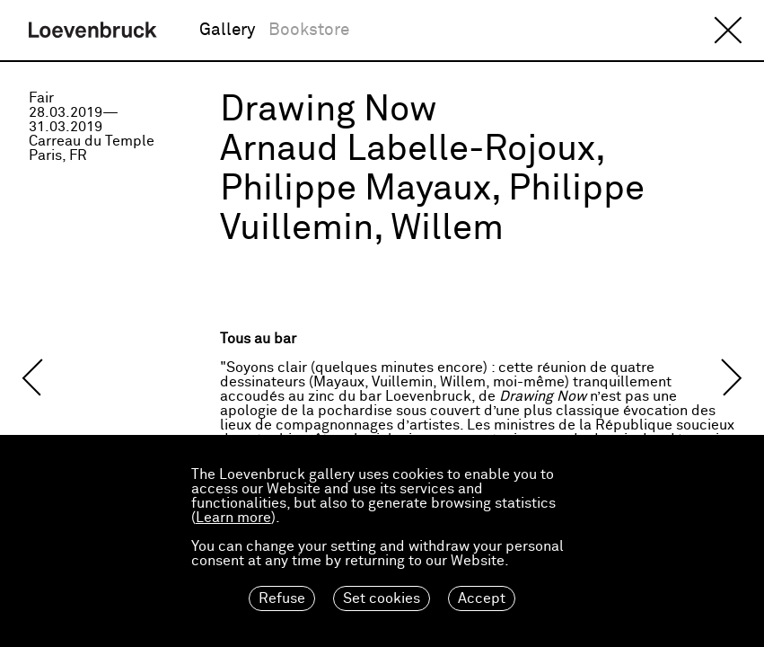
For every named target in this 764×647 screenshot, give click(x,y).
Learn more (233, 517)
